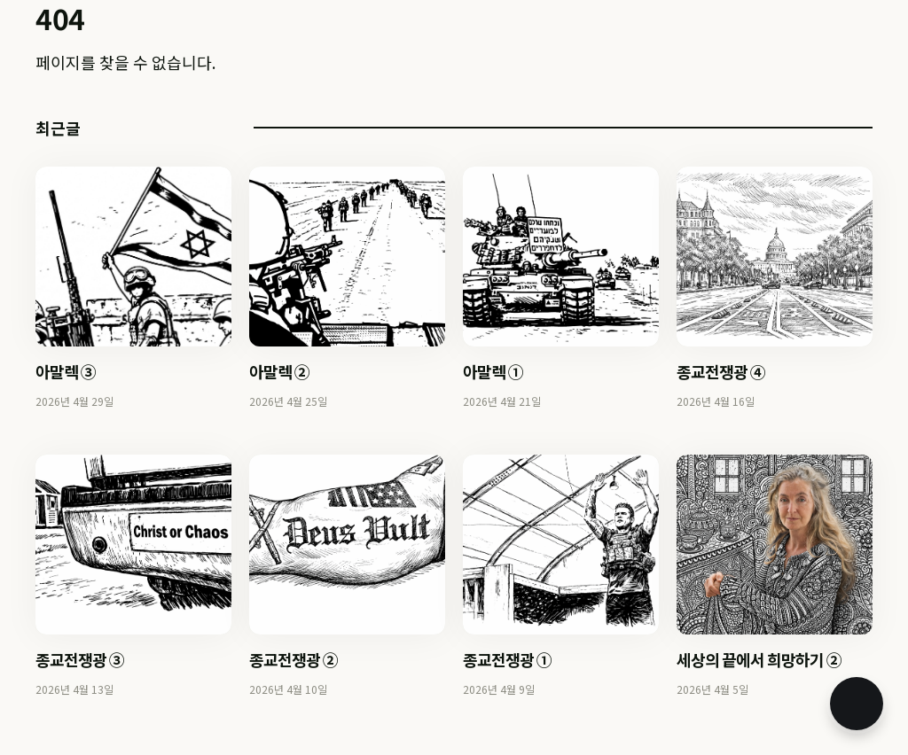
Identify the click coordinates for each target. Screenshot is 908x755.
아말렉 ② (279, 371)
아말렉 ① (493, 371)
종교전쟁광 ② (293, 659)
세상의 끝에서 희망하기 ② (759, 659)
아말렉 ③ (65, 371)
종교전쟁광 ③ (79, 659)
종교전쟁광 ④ (721, 371)
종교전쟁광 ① (507, 659)
